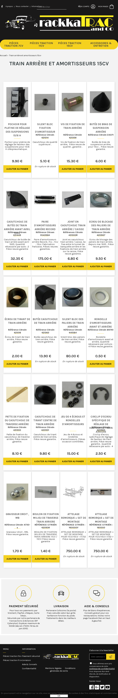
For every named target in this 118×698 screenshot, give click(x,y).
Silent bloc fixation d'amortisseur (45, 128)
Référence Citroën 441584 (73, 331)
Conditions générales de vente (63, 669)
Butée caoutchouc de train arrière (45, 321)
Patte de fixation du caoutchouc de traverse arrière (17, 420)
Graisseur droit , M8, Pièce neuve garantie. (17, 533)
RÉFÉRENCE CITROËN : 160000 (101, 526)
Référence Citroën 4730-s (17, 526)
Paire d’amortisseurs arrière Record (45, 225)
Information (29, 649)
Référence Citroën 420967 (101, 233)
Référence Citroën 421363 (45, 331)
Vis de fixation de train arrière (73, 126)
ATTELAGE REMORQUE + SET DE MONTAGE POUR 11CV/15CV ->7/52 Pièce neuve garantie (73, 535)
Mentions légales (53, 668)
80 (72, 356)
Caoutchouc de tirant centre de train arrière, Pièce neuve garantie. (45, 437)
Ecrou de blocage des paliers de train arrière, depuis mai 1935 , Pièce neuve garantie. (101, 243)
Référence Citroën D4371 (101, 135)
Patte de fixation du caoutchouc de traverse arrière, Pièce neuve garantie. (17, 438)
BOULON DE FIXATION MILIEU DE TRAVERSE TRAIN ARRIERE (46, 518)
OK (59, 696)
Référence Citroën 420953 (101, 428)
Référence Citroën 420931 (45, 428)
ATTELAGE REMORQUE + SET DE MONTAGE (73, 518)
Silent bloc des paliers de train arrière (73, 323)
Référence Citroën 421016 (17, 331)
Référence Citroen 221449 (17, 233)
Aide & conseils (96, 606)
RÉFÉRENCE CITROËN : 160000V (73, 526)
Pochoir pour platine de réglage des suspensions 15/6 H (17, 130)
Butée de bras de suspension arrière (101, 128)
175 (45, 259)
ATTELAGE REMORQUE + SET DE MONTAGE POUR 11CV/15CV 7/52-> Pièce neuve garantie (101, 535)
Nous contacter (22, 6)
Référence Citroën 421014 (45, 136)
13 (45, 356)
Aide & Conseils (29, 664)
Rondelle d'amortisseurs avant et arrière (100, 323)
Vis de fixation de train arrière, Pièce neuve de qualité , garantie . (72, 144)
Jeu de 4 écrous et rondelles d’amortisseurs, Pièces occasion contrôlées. (73, 438)
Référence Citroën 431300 (17, 428)
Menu (6, 649)
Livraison (61, 606)
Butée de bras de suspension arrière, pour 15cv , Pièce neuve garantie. (100, 145)
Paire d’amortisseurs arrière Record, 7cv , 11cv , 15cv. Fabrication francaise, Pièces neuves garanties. (45, 244)
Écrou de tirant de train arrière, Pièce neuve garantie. (17, 339)
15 (73, 161)
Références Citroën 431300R (73, 233)
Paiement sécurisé (23, 606)
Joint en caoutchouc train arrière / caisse (73, 225)
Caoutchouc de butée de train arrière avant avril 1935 (17, 227)
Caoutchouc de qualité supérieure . (45, 143)
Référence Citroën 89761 (100, 329)
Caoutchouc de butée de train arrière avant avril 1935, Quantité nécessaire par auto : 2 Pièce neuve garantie (17, 244)
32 (17, 259)
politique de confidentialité (102, 668)
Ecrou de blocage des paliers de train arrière (101, 225)
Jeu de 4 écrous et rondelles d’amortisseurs (73, 420)
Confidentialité (29, 668)
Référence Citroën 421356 (72, 136)
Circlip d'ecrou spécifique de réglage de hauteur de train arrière (101, 424)
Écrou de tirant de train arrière (17, 321)
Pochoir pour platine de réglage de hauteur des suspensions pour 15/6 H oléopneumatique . (17, 145)
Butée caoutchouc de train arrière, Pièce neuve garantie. (45, 339)
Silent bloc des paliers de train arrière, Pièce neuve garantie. (73, 339)
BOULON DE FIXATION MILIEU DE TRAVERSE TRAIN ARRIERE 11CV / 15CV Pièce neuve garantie (45, 537)
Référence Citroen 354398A (45, 233)
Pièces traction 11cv (12, 656)
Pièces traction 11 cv (12, 660)
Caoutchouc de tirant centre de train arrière (45, 420)
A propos (9, 6)
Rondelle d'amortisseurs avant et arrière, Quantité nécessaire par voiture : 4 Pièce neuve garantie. (100, 342)
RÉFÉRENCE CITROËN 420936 (46, 526)
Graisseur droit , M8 (17, 516)
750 (73, 551)
